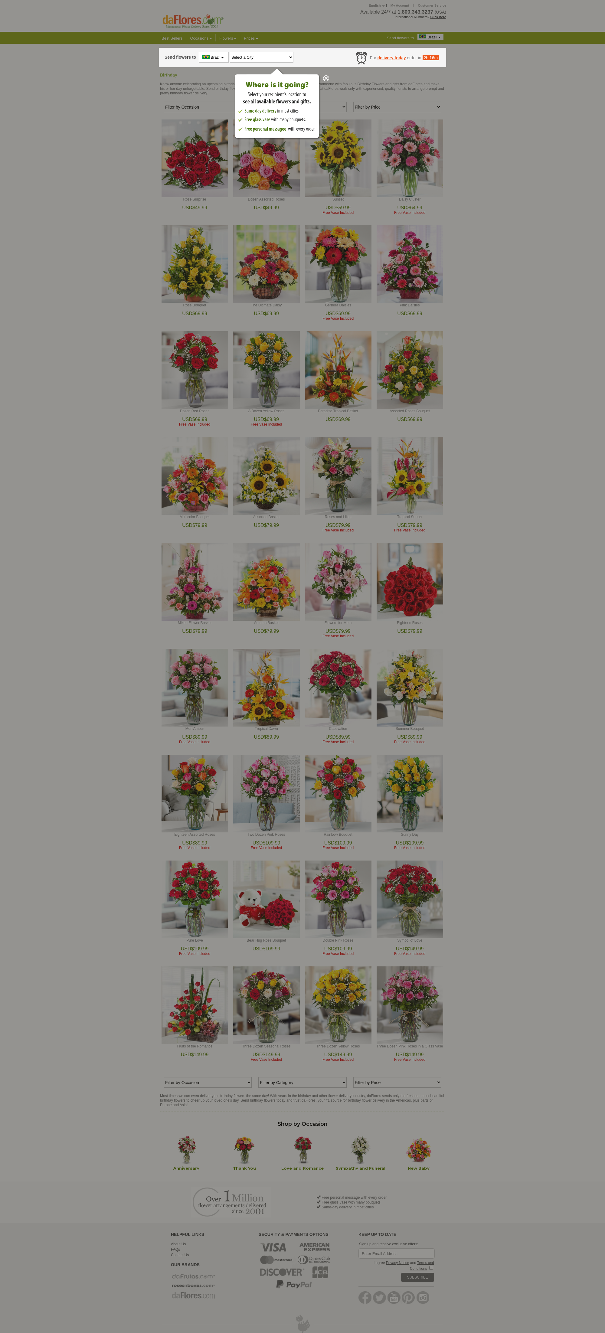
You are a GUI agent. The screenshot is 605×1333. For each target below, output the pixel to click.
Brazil (213, 57)
